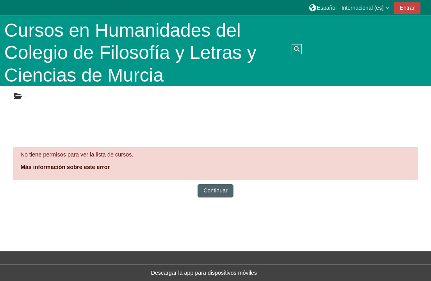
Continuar (215, 190)
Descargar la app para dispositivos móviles (204, 273)
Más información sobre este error (65, 167)
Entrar (407, 8)
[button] (349, 8)
